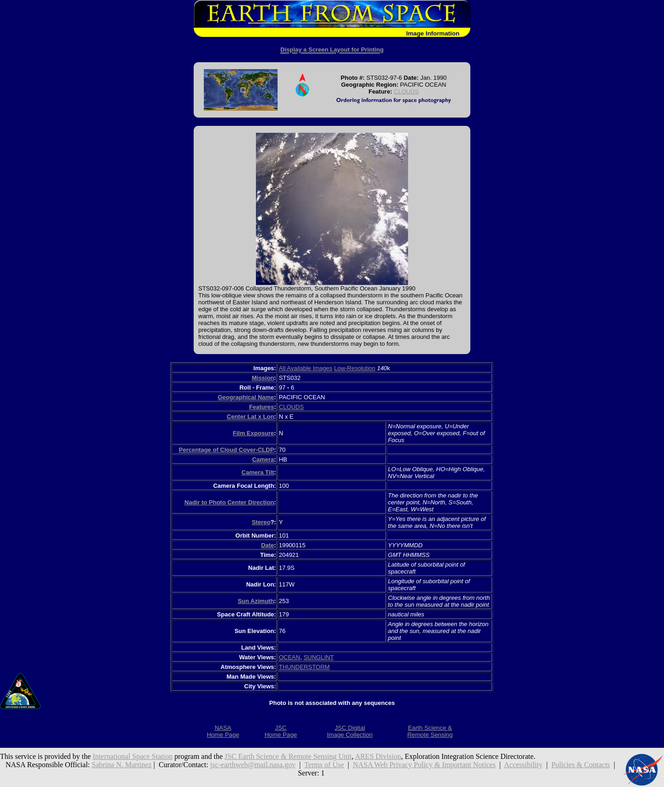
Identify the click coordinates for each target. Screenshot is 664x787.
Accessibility (523, 765)
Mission (263, 377)
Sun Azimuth (255, 601)
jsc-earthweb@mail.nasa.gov (253, 765)
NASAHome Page (223, 731)
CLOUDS (406, 91)
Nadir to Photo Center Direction (229, 502)
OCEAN (289, 657)
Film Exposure (253, 433)
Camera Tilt (258, 472)
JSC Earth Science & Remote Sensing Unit (288, 756)
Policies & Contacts (580, 765)
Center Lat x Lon (250, 416)
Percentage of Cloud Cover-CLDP (226, 449)
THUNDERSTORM (304, 666)
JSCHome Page (281, 731)
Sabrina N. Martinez (122, 765)
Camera (263, 459)
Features (261, 406)
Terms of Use (324, 765)
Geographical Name (246, 397)
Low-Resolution (354, 368)
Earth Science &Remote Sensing (430, 731)
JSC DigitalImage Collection (350, 731)
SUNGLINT (318, 657)
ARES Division (378, 756)
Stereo (261, 522)
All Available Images (305, 368)
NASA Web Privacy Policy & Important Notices (424, 765)
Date (267, 545)
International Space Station (132, 756)
